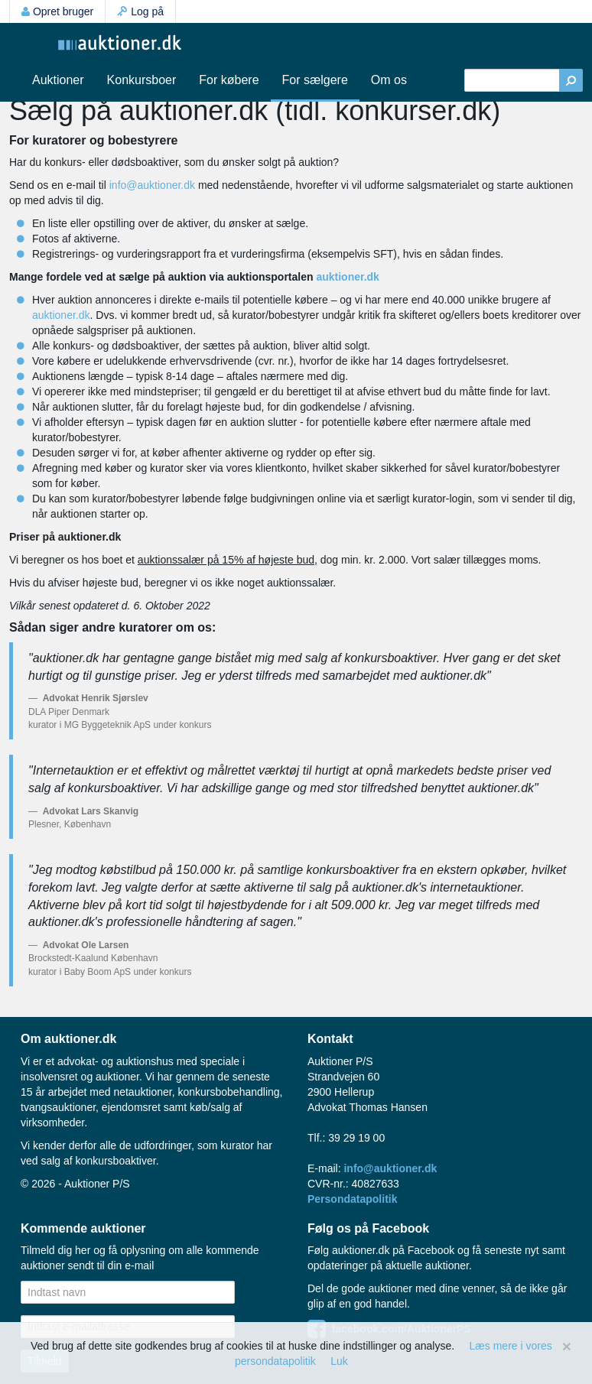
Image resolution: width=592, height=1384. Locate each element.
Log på (140, 11)
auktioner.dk (347, 277)
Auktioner (58, 79)
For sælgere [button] (315, 79)
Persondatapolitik (352, 1199)
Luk (339, 1361)
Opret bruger (57, 11)
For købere (229, 79)
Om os (389, 79)
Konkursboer (142, 79)
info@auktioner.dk (152, 185)
